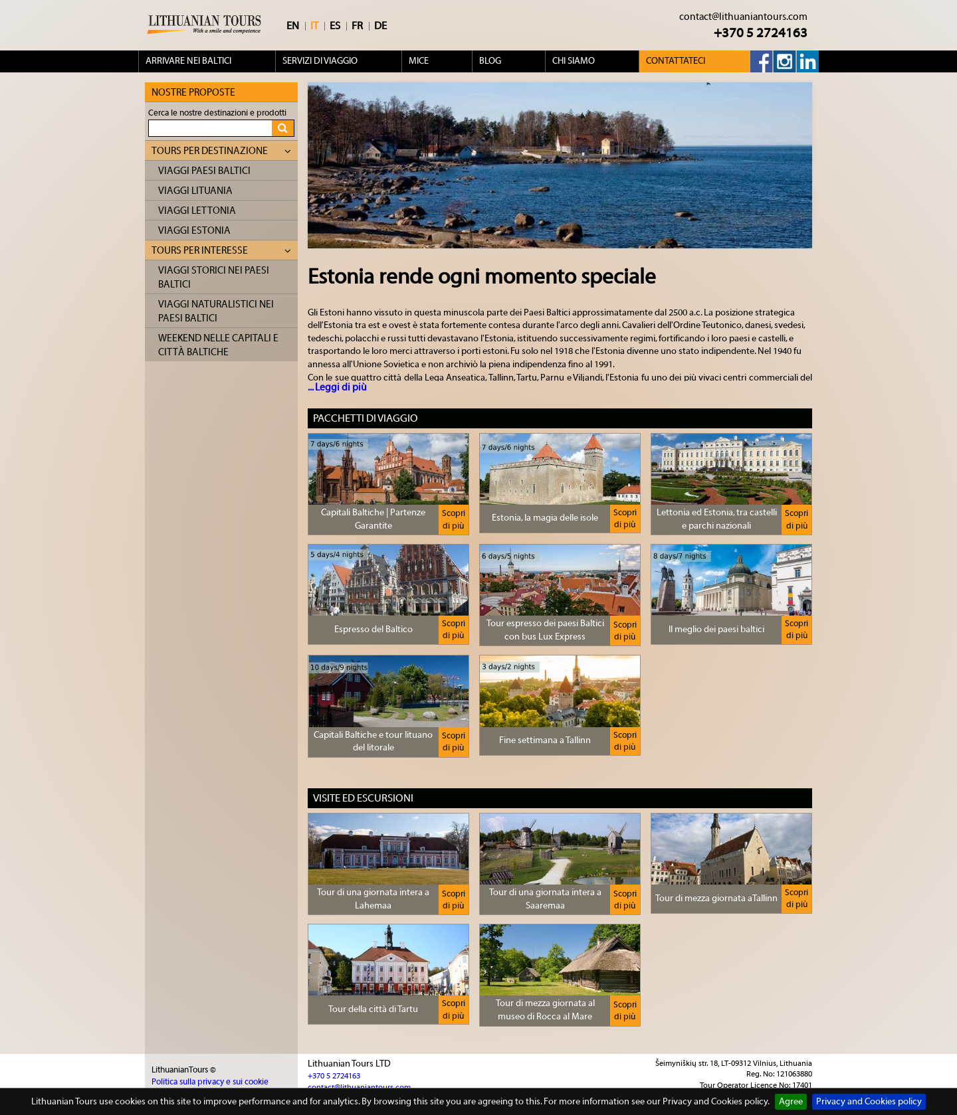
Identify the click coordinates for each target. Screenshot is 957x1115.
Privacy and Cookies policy (869, 1101)
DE (380, 26)
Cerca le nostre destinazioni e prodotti (217, 113)
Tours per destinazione (221, 151)
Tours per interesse (221, 251)
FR (357, 26)
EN (292, 26)
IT (314, 26)
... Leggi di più (337, 387)
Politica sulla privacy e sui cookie (210, 1081)
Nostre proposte (193, 92)
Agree (791, 1101)
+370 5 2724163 (760, 33)
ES (335, 26)
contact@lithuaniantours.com (743, 17)
